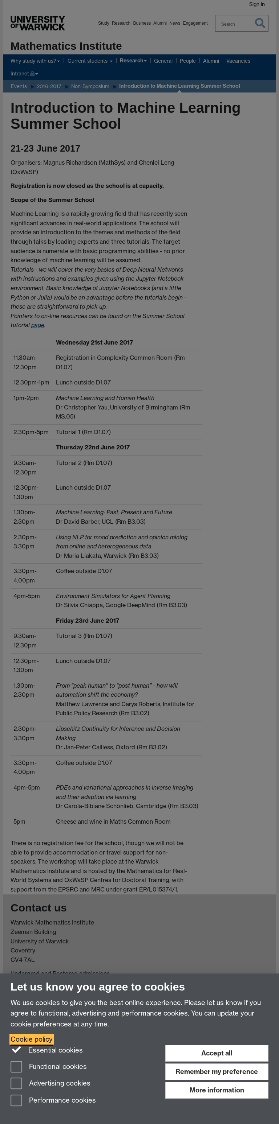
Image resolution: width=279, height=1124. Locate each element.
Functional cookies (49, 1067)
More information (217, 1090)
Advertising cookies (50, 1084)
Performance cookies (53, 1101)
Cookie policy (32, 1039)
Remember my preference (216, 1071)
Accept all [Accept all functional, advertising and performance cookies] (216, 1053)
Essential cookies (47, 1049)
